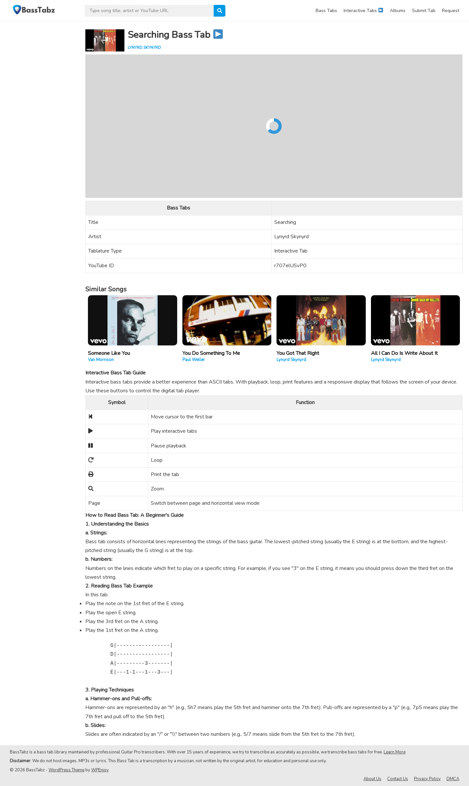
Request (450, 10)
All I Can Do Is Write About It (404, 353)
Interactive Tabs (363, 10)
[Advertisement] (39, 119)
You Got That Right (298, 353)
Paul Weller (193, 360)
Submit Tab (423, 10)
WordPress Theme (66, 770)
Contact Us (397, 779)
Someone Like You (109, 353)
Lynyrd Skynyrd (144, 47)
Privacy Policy (427, 779)
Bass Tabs (326, 10)
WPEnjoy (100, 770)
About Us (372, 779)
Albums (397, 10)
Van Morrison (101, 360)
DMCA (453, 779)
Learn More (394, 752)
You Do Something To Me (211, 353)
